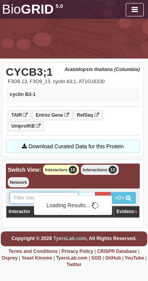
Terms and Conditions (33, 251)
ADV (123, 198)
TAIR (19, 115)
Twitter (73, 264)
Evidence (126, 211)
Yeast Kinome (36, 258)
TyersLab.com (69, 238)
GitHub (113, 258)
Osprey (10, 258)
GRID (32, 9)
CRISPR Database (117, 251)
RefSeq (88, 115)
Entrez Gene (52, 115)
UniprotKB (26, 126)
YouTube (134, 258)
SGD (96, 258)
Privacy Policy (77, 251)
